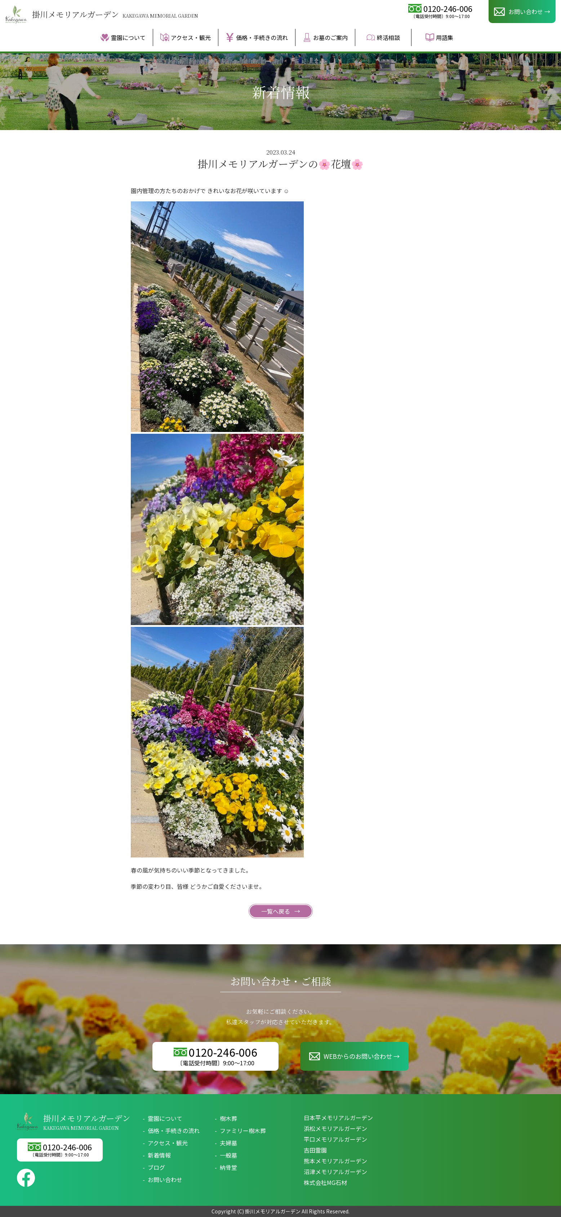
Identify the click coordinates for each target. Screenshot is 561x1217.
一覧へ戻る (276, 911)
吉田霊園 (315, 1150)
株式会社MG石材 (325, 1182)
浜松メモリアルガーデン (335, 1128)
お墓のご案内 (325, 37)
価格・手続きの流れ (257, 37)
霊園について (123, 37)
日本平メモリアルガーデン (338, 1117)
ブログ (156, 1167)
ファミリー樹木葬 (243, 1130)
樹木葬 (228, 1118)
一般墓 (228, 1155)
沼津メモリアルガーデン (335, 1171)
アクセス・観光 (185, 37)
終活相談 (383, 37)
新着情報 (159, 1155)
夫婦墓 (228, 1142)
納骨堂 (228, 1167)
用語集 (439, 37)
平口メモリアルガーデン (335, 1139)
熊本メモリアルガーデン (335, 1160)
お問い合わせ (165, 1179)
